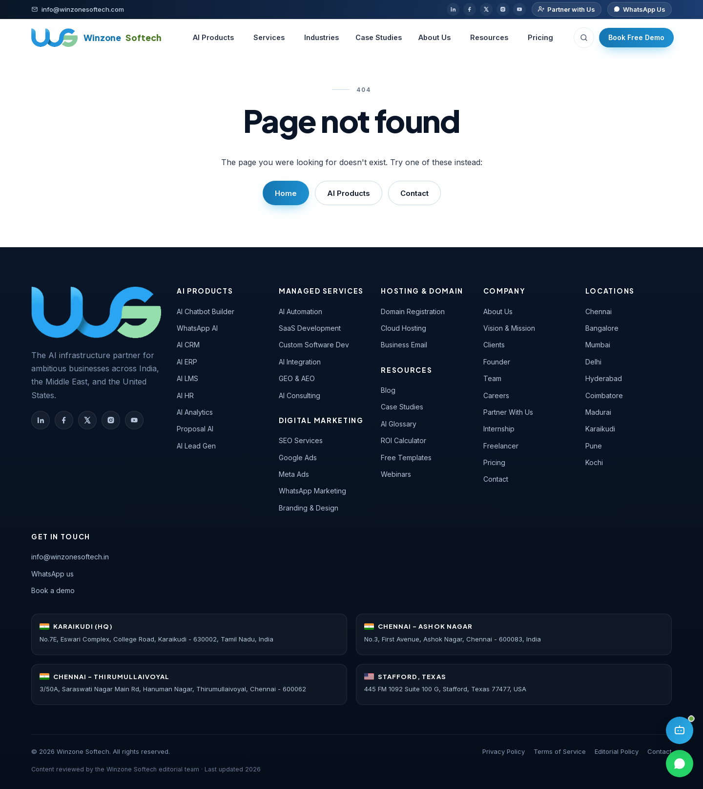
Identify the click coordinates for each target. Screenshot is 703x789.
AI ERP (187, 362)
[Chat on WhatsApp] (639, 9)
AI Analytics (195, 412)
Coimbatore (604, 395)
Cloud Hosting (403, 328)
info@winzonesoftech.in (70, 557)
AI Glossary (398, 424)
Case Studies (378, 37)
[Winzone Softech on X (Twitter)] (87, 420)
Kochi (594, 462)
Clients (494, 345)
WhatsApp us (52, 574)
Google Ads (298, 457)
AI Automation (300, 311)
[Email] (77, 9)
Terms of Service (560, 751)
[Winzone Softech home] (96, 37)
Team (492, 378)
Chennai (598, 311)
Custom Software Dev (314, 345)
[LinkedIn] (453, 9)
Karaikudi (600, 429)
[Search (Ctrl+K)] (584, 37)
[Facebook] (469, 9)
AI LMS (187, 378)
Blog (388, 390)
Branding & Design (308, 508)
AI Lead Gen (196, 446)
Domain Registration (413, 311)
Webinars (396, 474)
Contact (414, 193)
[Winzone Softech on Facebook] (64, 420)
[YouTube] (519, 9)
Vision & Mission (509, 328)
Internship (499, 429)
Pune (593, 446)
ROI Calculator (403, 440)
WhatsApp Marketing (312, 491)
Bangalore (602, 328)
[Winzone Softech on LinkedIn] (40, 420)
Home (286, 193)
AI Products (213, 37)
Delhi (593, 362)
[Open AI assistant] (679, 730)
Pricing (540, 37)
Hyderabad (603, 378)
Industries (321, 37)
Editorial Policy (617, 751)
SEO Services (301, 440)
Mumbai (597, 345)
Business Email (404, 345)
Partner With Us (508, 412)
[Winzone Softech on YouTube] (134, 420)
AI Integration (300, 362)
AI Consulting (299, 395)
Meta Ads (294, 474)
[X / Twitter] (486, 9)
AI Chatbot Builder (205, 311)
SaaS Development (310, 328)
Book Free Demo (636, 37)
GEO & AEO (297, 378)
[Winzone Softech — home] (96, 312)
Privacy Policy (503, 751)
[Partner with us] (566, 9)
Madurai (598, 412)
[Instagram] (502, 9)
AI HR (185, 395)
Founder (496, 362)
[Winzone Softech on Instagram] (111, 420)
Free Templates (406, 457)
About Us (434, 37)
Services (269, 37)
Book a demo (53, 590)
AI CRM (188, 345)
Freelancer (500, 446)
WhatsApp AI (197, 328)
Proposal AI (195, 429)
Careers (496, 395)
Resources (489, 37)
